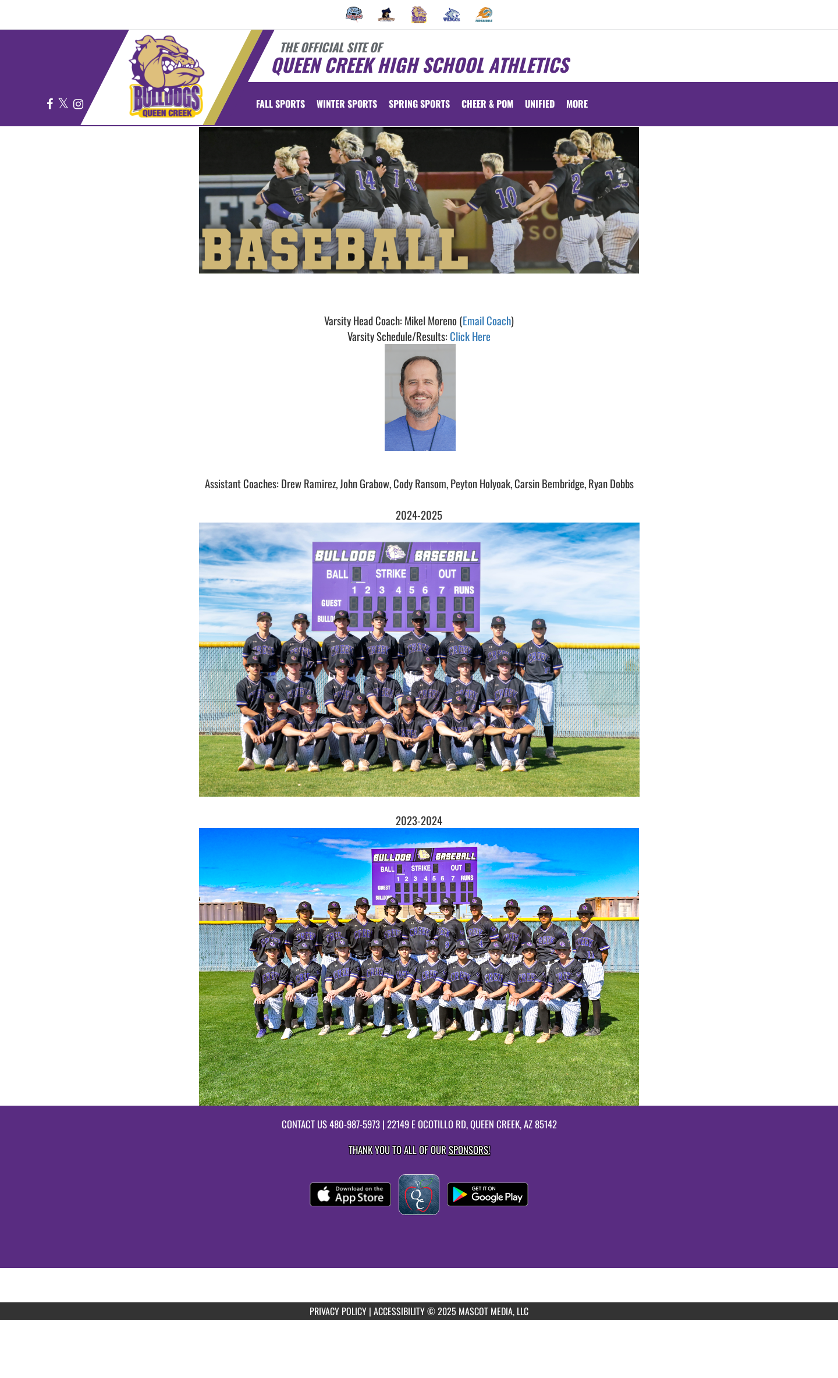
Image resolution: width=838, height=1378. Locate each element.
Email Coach (487, 320)
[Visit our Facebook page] (51, 104)
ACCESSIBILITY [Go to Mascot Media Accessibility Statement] (399, 1311)
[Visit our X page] (64, 104)
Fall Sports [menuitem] (280, 104)
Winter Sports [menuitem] (347, 104)
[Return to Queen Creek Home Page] (166, 76)
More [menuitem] (577, 104)
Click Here (470, 336)
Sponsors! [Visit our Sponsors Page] (469, 1149)
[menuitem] (354, 14)
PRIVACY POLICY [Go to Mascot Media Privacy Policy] (338, 1311)
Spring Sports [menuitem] (419, 104)
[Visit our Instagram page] (78, 104)
